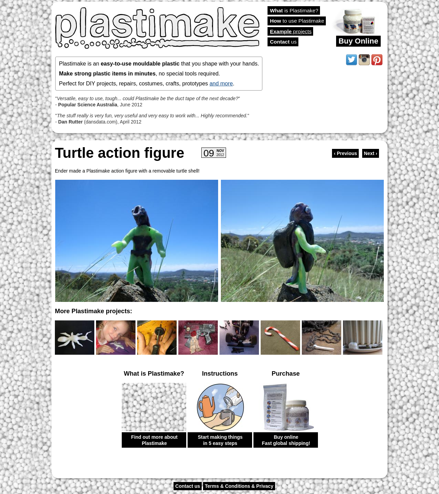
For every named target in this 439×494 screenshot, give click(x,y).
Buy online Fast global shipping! (286, 440)
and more (221, 83)
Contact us (187, 486)
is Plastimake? (294, 10)
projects (290, 31)
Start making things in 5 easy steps (220, 440)
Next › (370, 153)
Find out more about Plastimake (154, 440)
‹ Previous (345, 153)
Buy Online (358, 41)
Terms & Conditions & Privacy (239, 486)
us (283, 42)
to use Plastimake (297, 21)
